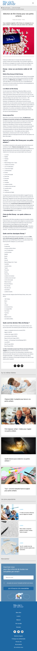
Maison (18, 620)
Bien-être (18, 612)
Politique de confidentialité (18, 639)
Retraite (18, 627)
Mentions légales (18, 636)
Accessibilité (18, 644)
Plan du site (19, 641)
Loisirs (18, 616)
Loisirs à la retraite (16, 7)
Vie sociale (18, 623)
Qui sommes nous (18, 647)
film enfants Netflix (8, 210)
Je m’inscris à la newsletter (18, 588)
